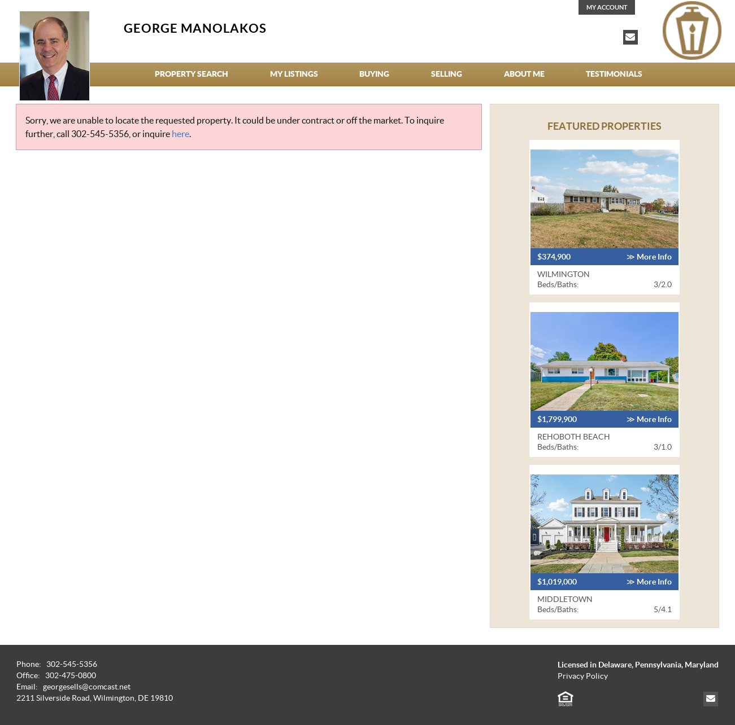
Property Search (191, 73)
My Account (607, 7)
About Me (524, 73)
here (180, 134)
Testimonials (614, 73)
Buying (374, 73)
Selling (446, 73)
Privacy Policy (583, 676)
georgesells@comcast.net (87, 687)
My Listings (294, 73)
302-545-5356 (100, 134)
